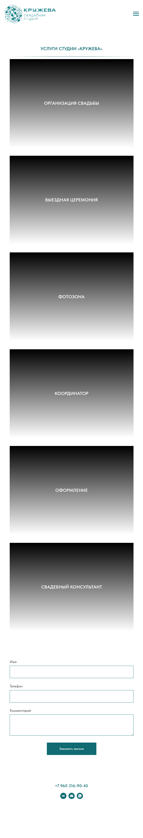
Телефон (16, 686)
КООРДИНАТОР (71, 393)
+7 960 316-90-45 (71, 785)
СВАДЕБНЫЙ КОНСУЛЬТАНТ (71, 587)
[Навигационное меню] (136, 14)
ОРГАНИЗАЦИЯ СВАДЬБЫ (71, 103)
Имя (13, 662)
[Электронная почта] (72, 798)
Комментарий (20, 710)
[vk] (63, 798)
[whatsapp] (80, 798)
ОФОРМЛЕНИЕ (71, 490)
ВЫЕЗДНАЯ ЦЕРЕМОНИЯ (71, 199)
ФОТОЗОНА (71, 296)
